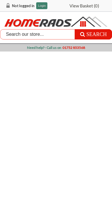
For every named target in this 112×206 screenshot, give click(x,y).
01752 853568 (73, 47)
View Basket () (84, 5)
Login (42, 5)
